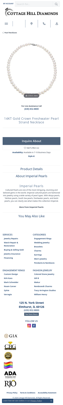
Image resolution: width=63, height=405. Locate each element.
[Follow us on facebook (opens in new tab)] (34, 325)
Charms (37, 250)
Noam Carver (10, 286)
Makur (37, 282)
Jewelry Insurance (12, 254)
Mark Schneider (11, 282)
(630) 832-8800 (31, 109)
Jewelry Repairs (11, 238)
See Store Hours (31, 314)
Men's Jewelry (40, 259)
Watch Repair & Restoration (11, 244)
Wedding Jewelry (42, 242)
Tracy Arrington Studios (45, 290)
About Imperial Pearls (31, 176)
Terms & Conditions (27, 393)
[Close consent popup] (51, 401)
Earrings (38, 255)
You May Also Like (31, 216)
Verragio (8, 294)
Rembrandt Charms (43, 286)
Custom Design (11, 274)
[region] (31, 70)
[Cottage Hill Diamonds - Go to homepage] (31, 12)
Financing (8, 258)
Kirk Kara (8, 278)
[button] (8, 3)
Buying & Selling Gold (14, 250)
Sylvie (6, 290)
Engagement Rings (43, 238)
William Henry (40, 294)
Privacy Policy (12, 393)
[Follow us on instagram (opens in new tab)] (29, 325)
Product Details (31, 169)
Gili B (36, 278)
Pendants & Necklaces (44, 263)
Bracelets (38, 246)
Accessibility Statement (47, 393)
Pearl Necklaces (10, 33)
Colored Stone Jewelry (44, 274)
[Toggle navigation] (6, 23)
